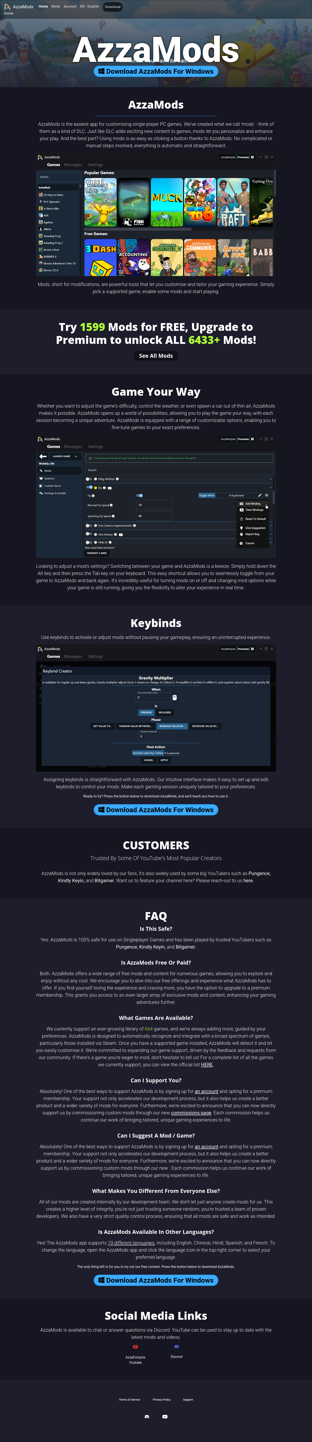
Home (43, 6)
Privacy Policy (161, 1399)
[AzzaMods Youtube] (164, 1417)
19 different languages (131, 1243)
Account (69, 6)
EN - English (89, 6)
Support (188, 1399)
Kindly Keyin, (71, 880)
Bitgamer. (105, 880)
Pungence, (260, 873)
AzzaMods (18, 6)
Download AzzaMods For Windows (155, 71)
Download (112, 7)
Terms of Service (129, 1399)
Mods (55, 6)
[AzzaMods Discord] (147, 1417)
